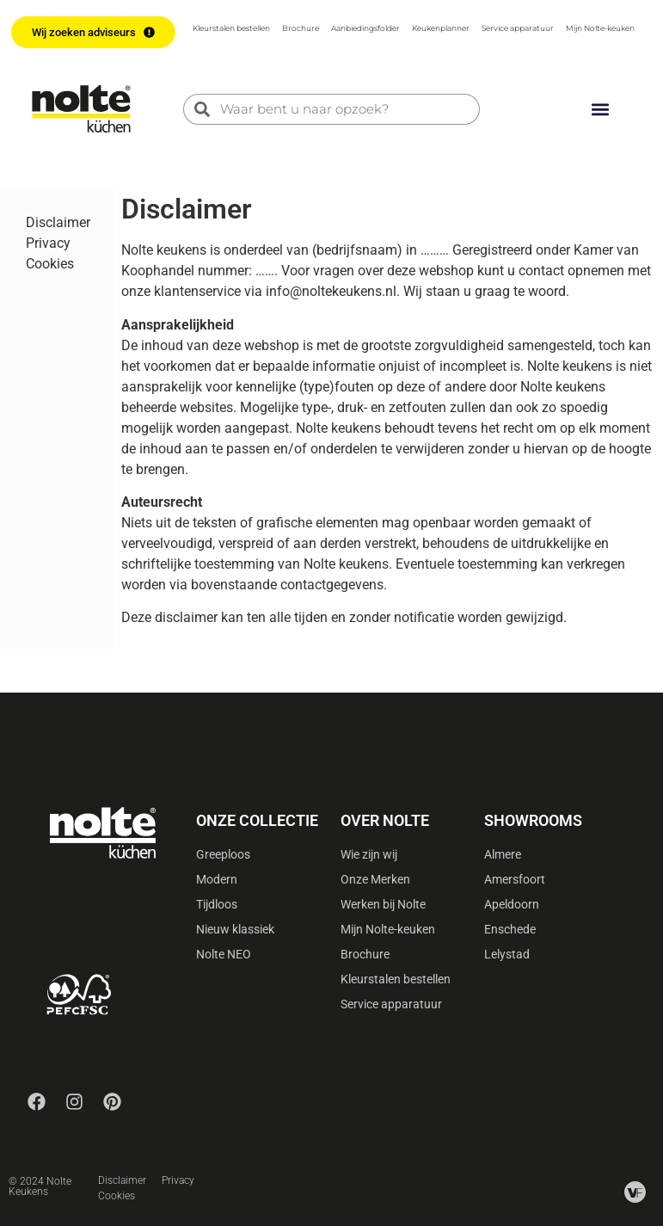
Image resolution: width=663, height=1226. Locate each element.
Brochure (300, 28)
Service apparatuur (518, 28)
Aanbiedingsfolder (365, 28)
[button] (600, 109)
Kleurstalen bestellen (231, 28)
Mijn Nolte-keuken (600, 28)
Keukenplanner (441, 28)
